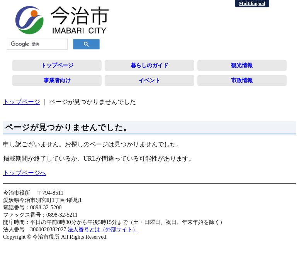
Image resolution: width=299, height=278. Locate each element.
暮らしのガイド (149, 65)
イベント (149, 80)
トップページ (57, 65)
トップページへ (24, 173)
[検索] (36, 44)
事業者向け (57, 80)
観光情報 (242, 65)
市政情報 (242, 80)
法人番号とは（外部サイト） (103, 229)
